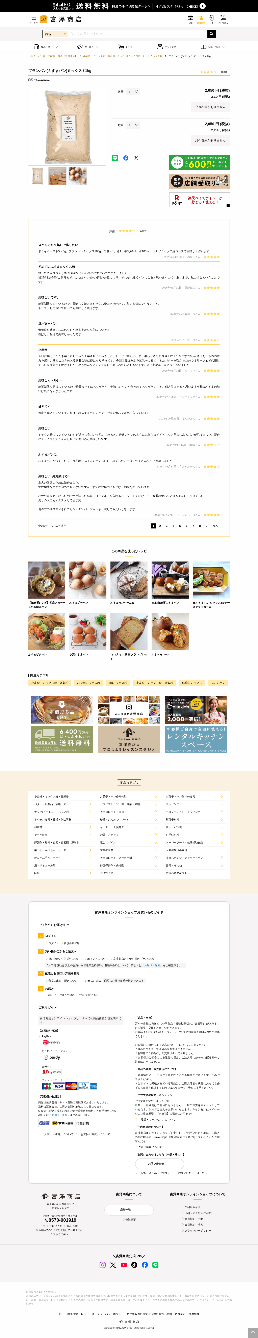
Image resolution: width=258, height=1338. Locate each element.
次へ (215, 525)
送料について (72, 958)
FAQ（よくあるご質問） (197, 1212)
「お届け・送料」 (152, 965)
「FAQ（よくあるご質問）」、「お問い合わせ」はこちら (171, 1172)
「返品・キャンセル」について (155, 1119)
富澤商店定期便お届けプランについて (134, 958)
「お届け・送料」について (55, 1134)
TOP (61, 1313)
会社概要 (129, 1219)
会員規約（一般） (193, 1218)
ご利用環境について (148, 1147)
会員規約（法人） (193, 1224)
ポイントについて (96, 958)
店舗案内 (180, 1313)
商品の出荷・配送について (62, 980)
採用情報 (193, 1313)
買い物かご (53, 958)
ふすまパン (218, 682)
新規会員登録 (70, 943)
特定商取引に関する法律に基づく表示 (149, 1313)
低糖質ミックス (192, 682)
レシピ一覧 (87, 1313)
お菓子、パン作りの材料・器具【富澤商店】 (52, 56)
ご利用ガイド (191, 1207)
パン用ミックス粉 (131, 56)
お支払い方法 (91, 980)
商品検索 (72, 1313)
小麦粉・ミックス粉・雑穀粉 (99, 56)
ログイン (52, 943)
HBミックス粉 (155, 56)
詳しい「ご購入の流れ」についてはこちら (72, 994)
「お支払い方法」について (92, 1134)
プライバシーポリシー (196, 1230)
